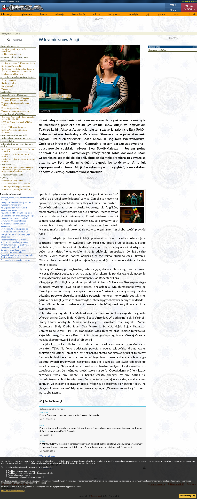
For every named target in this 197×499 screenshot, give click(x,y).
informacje (6, 14)
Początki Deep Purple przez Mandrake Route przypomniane (17, 256)
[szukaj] (17, 40)
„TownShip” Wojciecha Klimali (13, 221)
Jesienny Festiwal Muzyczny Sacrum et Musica (16, 145)
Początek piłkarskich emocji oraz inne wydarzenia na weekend (17, 204)
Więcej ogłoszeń (47, 456)
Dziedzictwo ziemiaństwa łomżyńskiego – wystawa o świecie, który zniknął (18, 217)
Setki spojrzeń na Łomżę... (11, 54)
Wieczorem (6, 89)
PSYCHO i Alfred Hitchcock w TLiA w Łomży (16, 123)
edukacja (59, 14)
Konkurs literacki (7, 164)
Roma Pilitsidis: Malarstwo (12, 181)
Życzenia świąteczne (10, 108)
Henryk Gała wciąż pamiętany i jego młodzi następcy (15, 236)
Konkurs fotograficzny (10, 46)
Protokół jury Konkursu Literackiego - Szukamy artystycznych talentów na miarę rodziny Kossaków (17, 169)
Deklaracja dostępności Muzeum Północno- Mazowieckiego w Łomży (15, 99)
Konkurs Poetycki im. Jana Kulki (13, 135)
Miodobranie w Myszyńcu (12, 74)
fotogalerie (114, 14)
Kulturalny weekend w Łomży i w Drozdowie (14, 225)
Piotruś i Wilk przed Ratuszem (13, 127)
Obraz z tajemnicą (8, 80)
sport (176, 14)
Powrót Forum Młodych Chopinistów (16, 213)
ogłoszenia (26, 14)
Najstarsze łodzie (8, 83)
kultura (96, 14)
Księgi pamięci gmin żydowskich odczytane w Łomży (14, 209)
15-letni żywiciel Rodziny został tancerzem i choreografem (14, 251)
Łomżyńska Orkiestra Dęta (11, 175)
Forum (173, 5)
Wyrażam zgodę (187, 495)
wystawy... (4, 178)
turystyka (133, 14)
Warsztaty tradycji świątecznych (15, 111)
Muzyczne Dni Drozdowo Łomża (14, 57)
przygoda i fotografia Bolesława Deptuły (17, 77)
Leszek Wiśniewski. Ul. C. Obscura (15, 183)
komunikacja (78, 14)
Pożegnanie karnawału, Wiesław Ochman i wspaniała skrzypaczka (15, 241)
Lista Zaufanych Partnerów (12, 490)
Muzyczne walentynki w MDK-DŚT (15, 232)
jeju (148, 14)
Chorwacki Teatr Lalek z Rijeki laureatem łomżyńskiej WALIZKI (18, 118)
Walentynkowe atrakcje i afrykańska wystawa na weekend (16, 246)
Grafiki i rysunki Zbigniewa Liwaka (15, 186)
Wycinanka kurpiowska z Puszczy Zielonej (15, 104)
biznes (43, 14)
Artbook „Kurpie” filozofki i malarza (15, 260)
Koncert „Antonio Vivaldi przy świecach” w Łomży (18, 199)
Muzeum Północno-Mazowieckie (14, 95)
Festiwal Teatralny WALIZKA (12, 114)
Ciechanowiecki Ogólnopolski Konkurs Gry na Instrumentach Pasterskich (17, 70)
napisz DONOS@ (189, 1)
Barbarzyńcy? (7, 86)
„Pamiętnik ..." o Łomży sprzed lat (14, 229)
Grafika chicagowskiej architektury (16, 189)
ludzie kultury (6, 92)
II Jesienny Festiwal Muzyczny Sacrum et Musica (18, 155)
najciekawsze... (6, 60)
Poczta (172, 10)
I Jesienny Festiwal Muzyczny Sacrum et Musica (18, 160)
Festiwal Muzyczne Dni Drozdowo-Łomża (18, 63)
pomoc (161, 14)
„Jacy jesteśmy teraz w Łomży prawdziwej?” (13, 50)
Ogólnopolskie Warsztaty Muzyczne (16, 138)
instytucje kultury (8, 141)
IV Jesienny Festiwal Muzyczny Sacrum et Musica (17, 150)
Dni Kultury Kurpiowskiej (11, 66)
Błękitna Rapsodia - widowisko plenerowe (14, 131)
